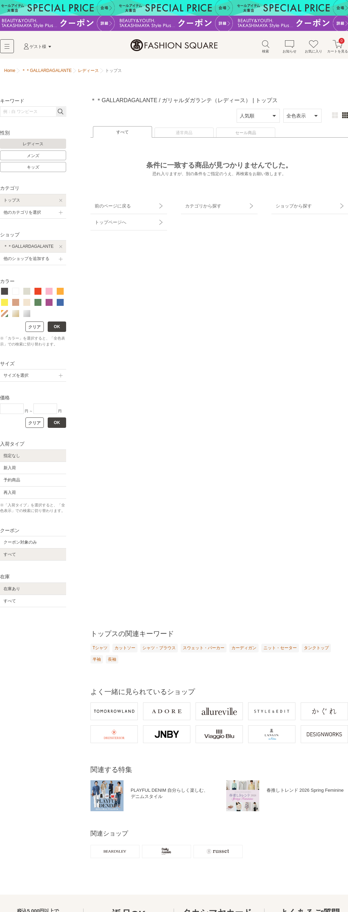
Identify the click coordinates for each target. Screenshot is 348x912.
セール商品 (245, 134)
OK (57, 328)
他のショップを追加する (26, 260)
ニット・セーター (280, 649)
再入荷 (9, 494)
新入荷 (9, 469)
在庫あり (11, 590)
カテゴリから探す (199, 205)
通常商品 (184, 134)
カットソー (124, 649)
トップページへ (106, 217)
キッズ (33, 168)
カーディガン (243, 649)
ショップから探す (290, 205)
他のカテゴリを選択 (22, 214)
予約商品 (11, 481)
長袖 (112, 661)
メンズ (33, 157)
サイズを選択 (16, 377)
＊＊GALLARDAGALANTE (28, 248)
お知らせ (289, 48)
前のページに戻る (109, 205)
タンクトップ (316, 649)
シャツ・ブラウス (159, 649)
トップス (11, 202)
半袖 (97, 661)
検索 (265, 48)
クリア (34, 328)
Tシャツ (100, 649)
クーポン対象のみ (20, 544)
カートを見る (337, 48)
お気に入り (313, 48)
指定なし (11, 457)
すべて (122, 133)
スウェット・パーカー (203, 649)
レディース (33, 145)
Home (9, 72)
